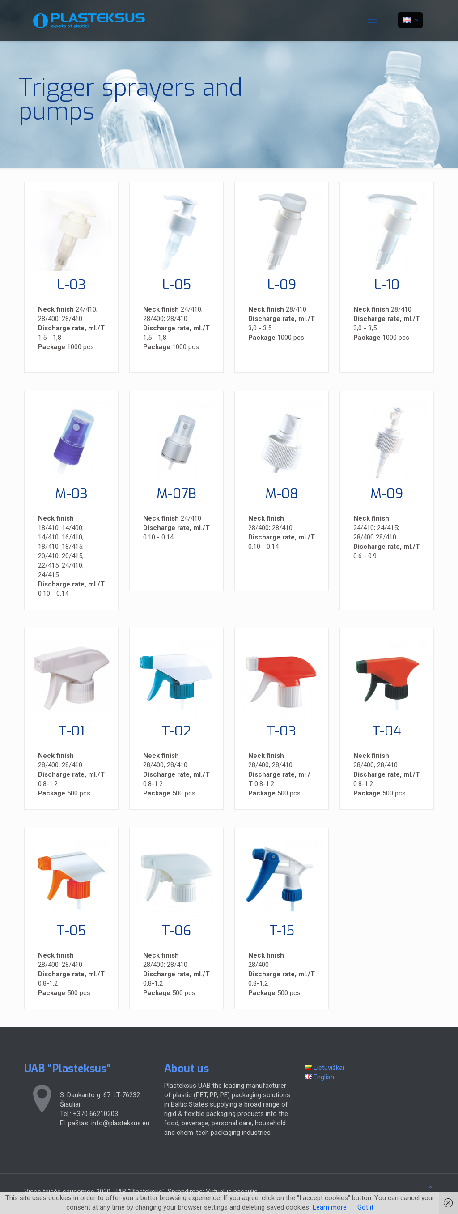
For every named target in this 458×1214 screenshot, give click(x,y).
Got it (365, 1207)
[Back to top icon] (430, 1188)
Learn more (330, 1207)
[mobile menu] (372, 20)
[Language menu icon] (410, 20)
